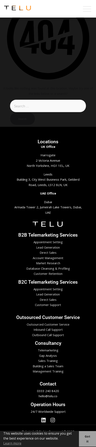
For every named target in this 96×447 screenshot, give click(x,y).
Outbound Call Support (48, 335)
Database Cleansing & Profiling (48, 268)
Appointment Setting (48, 242)
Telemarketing (48, 350)
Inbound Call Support (48, 329)
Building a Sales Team (48, 366)
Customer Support (48, 305)
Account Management (48, 258)
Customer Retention (48, 274)
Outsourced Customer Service (48, 324)
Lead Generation (48, 247)
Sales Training (48, 361)
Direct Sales (48, 252)
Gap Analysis (48, 355)
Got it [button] (87, 438)
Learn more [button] (12, 443)
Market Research (48, 263)
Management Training (48, 371)
